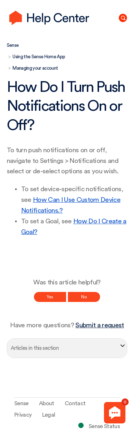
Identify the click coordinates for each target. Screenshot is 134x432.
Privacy (22, 415)
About (46, 403)
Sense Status (104, 426)
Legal (48, 415)
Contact (75, 403)
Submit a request (99, 325)
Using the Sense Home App (39, 56)
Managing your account (35, 68)
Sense (13, 45)
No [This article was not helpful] (84, 297)
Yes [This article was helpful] (50, 297)
